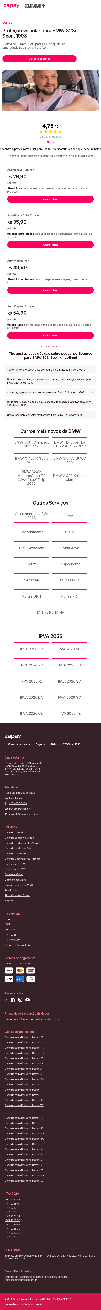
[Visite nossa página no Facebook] (13, 1000)
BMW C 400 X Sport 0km (69, 478)
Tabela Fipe (11, 890)
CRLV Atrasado (31, 548)
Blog (7, 919)
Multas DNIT (32, 596)
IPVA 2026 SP (31, 649)
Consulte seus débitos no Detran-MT (24, 1084)
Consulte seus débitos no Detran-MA (24, 1159)
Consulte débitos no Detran (19, 837)
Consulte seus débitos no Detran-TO (24, 1105)
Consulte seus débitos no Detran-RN (24, 1133)
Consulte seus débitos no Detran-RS (24, 1128)
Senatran (31, 580)
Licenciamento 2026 (15, 869)
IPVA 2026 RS (69, 665)
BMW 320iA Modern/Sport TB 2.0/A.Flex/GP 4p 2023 (31, 478)
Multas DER (69, 580)
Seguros (40, 744)
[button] (50, 369)
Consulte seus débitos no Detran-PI (24, 1095)
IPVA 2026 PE (69, 713)
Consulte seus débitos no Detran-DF (24, 1037)
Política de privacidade (31, 1304)
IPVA (69, 516)
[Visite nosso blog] (6, 1000)
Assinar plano (50, 199)
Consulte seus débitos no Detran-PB (24, 1170)
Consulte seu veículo (16, 832)
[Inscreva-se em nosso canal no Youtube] (27, 1000)
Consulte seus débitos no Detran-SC (24, 1053)
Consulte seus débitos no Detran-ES (24, 1144)
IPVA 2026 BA (31, 697)
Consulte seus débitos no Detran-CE (24, 1063)
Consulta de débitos (19, 744)
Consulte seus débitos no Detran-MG (24, 1042)
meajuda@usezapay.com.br (23, 814)
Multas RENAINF (50, 612)
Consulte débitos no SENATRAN (22, 843)
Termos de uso (12, 1304)
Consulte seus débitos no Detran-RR (24, 1100)
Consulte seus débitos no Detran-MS (24, 1165)
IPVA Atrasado (12, 940)
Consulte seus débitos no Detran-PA (24, 1089)
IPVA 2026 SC (69, 681)
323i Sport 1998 (71, 744)
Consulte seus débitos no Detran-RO (24, 1175)
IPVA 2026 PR (31, 665)
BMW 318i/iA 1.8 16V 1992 (69, 460)
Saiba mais (20, 1258)
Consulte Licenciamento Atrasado (22, 858)
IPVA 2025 (10, 929)
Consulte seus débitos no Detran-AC (24, 1074)
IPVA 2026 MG (69, 649)
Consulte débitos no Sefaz (19, 848)
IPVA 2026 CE (31, 713)
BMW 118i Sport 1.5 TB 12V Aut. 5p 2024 (70, 444)
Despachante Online (15, 879)
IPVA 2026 (10, 934)
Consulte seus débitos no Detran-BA (24, 1138)
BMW (54, 744)
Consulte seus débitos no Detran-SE (24, 1180)
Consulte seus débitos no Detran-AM (24, 1149)
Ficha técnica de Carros (17, 895)
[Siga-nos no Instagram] (20, 1000)
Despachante (70, 564)
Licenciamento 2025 (15, 864)
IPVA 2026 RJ (31, 681)
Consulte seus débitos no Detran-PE (24, 1058)
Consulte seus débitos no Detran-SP (24, 1123)
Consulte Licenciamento (17, 853)
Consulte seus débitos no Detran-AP (24, 1068)
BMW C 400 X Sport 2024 (31, 460)
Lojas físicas (15, 798)
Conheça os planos (39, 58)
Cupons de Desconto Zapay (19, 945)
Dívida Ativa (69, 548)
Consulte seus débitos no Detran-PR (24, 1047)
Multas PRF (69, 596)
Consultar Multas (14, 874)
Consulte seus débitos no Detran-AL (24, 1154)
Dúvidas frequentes (19, 808)
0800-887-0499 (18, 803)
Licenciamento (32, 532)
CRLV (69, 532)
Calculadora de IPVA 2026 (31, 516)
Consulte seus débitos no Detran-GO (24, 1079)
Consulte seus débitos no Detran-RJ (24, 1118)
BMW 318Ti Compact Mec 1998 (31, 444)
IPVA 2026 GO (69, 697)
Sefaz (31, 564)
